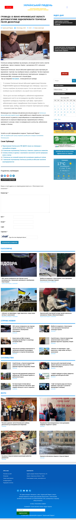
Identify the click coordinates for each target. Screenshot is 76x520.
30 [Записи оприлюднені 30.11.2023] (64, 115)
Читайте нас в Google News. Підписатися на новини (65, 152)
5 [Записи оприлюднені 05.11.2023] (73, 103)
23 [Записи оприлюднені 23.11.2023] (64, 112)
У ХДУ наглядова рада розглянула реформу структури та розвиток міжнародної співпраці (61, 385)
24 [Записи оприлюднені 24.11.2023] (67, 112)
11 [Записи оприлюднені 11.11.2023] (70, 106)
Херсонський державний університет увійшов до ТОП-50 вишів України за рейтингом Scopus (24, 375)
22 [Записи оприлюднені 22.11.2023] (61, 112)
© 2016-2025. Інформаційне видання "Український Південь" (38, 515)
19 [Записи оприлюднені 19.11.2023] (74, 109)
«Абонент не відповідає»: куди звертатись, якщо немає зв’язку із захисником (61, 350)
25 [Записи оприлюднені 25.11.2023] (71, 112)
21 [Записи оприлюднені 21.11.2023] (58, 112)
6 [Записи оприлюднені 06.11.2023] (54, 106)
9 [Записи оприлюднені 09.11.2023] (64, 106)
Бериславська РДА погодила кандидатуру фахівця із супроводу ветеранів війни (23, 339)
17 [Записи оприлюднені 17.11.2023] (67, 109)
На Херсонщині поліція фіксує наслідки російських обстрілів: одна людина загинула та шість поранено (24, 385)
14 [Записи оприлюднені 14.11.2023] (58, 109)
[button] (67, 7)
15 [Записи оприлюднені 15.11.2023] (61, 109)
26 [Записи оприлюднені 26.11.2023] (74, 112)
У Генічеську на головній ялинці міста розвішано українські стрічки (24, 157)
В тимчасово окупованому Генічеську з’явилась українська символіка (25, 150)
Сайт (2, 227)
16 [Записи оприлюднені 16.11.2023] (64, 109)
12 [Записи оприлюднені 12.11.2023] (73, 106)
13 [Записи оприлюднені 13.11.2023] (55, 109)
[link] (16, 78)
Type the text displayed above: (17, 237)
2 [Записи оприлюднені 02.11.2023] (64, 103)
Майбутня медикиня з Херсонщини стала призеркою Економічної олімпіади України (61, 327)
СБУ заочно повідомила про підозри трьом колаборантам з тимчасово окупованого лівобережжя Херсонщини (18, 280)
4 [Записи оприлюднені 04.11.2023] (70, 103)
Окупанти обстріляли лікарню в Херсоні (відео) (54, 456)
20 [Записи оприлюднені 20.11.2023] (55, 112)
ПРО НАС (64, 73)
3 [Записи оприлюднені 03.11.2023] (67, 103)
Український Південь (38, 5)
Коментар (4, 193)
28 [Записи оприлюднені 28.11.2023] (58, 115)
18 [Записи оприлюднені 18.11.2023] (70, 109)
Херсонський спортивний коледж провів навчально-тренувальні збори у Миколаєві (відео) (62, 364)
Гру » (59, 119)
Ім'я (2, 217)
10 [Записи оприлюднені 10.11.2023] (67, 106)
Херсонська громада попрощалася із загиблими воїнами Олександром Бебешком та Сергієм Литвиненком (24, 350)
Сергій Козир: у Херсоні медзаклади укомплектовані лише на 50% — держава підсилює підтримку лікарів (62, 339)
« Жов (55, 119)
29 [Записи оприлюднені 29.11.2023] (61, 115)
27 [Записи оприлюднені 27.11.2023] (55, 115)
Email (3, 222)
